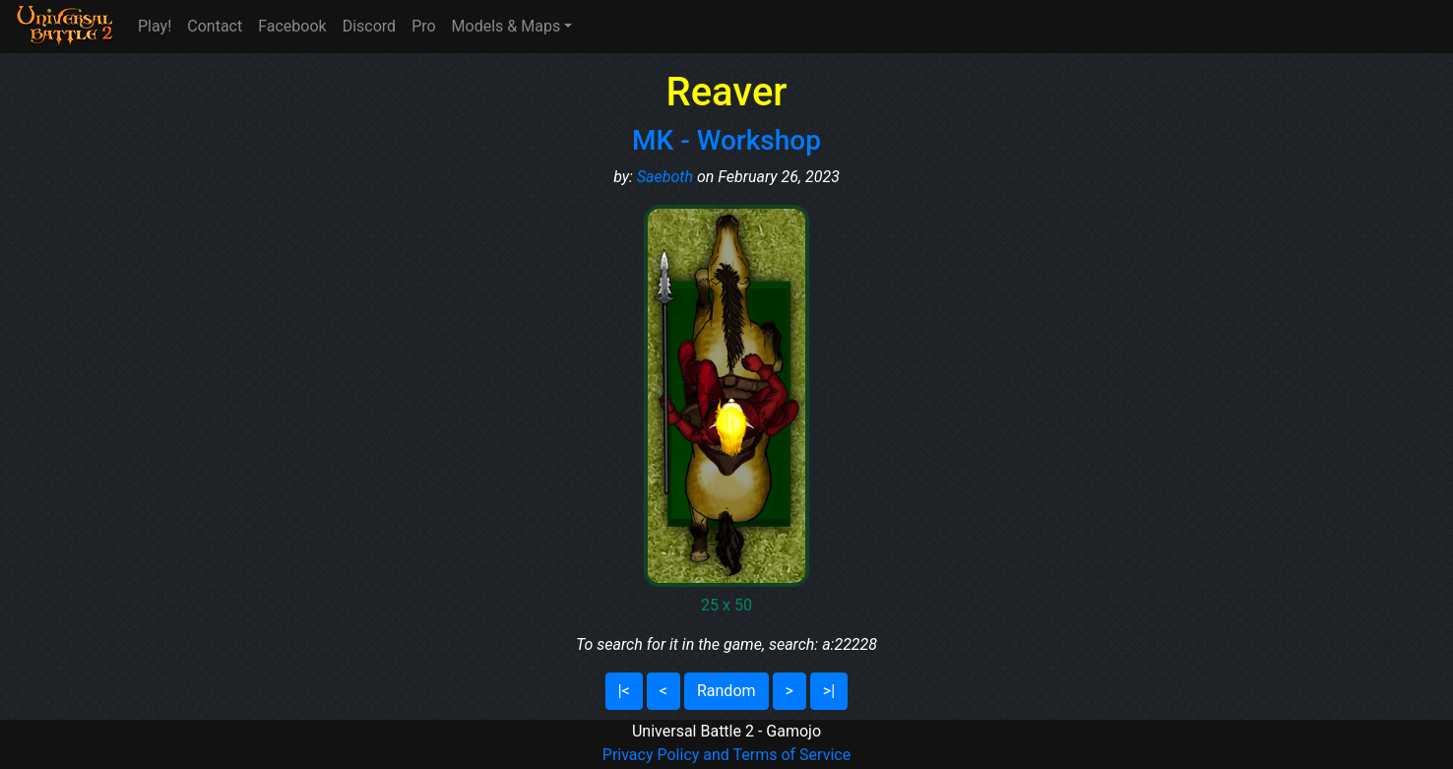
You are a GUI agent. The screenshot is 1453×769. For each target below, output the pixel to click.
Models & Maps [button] (506, 26)
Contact (214, 26)
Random (726, 690)
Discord (369, 26)
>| (829, 690)
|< (624, 690)
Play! (154, 26)
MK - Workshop (726, 140)
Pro (423, 26)
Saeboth (665, 176)
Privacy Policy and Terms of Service (726, 754)
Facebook (292, 26)
